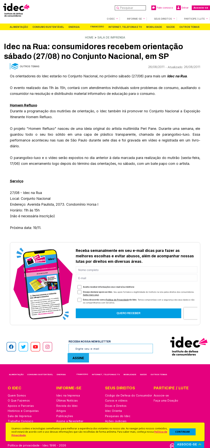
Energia (74, 26)
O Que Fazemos (19, 400)
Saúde (170, 26)
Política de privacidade (24, 445)
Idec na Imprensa (68, 395)
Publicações (64, 415)
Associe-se (200, 7)
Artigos (61, 410)
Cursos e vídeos (116, 400)
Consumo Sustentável (48, 26)
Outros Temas (189, 26)
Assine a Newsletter (70, 420)
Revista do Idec (67, 405)
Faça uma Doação (166, 400)
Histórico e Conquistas (23, 410)
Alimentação (19, 26)
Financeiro (97, 26)
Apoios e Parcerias (21, 405)
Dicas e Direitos (116, 405)
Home (87, 37)
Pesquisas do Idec (118, 415)
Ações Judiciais (116, 420)
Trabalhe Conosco (20, 420)
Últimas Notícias (67, 400)
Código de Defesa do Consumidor (128, 395)
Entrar (182, 7)
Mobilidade (154, 26)
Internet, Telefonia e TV (125, 26)
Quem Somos (17, 395)
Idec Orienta (113, 410)
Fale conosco (162, 7)
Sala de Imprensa (112, 37)
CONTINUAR (182, 431)
